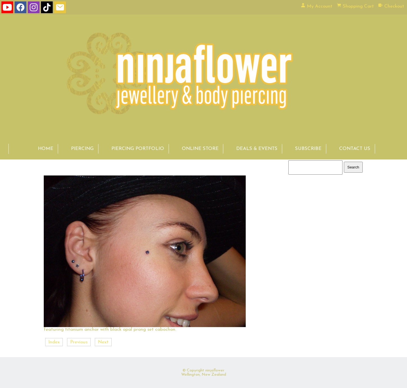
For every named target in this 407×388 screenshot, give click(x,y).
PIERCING (82, 148)
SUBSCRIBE (308, 148)
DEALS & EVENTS (256, 148)
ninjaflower (214, 370)
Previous (79, 342)
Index (54, 342)
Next (103, 342)
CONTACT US (354, 148)
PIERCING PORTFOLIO (137, 148)
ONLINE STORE (200, 148)
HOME (45, 148)
